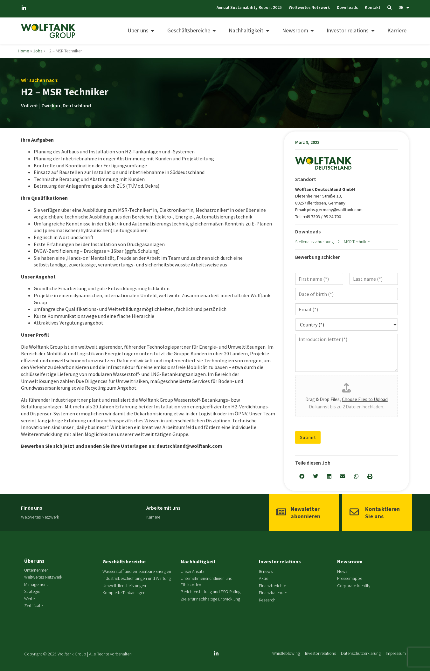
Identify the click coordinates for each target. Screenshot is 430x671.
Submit (308, 437)
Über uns (34, 561)
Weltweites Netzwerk (289, 7)
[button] (302, 476)
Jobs (38, 51)
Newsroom (350, 561)
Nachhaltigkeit (198, 561)
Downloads (332, 7)
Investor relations (280, 561)
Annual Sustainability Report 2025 (223, 7)
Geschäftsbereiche (124, 561)
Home (23, 51)
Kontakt (362, 7)
